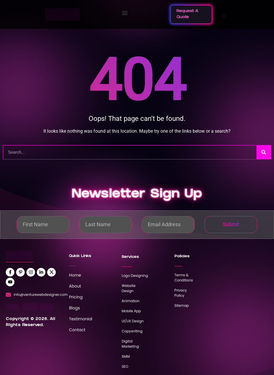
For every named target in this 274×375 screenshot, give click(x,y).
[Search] (263, 152)
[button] (125, 13)
